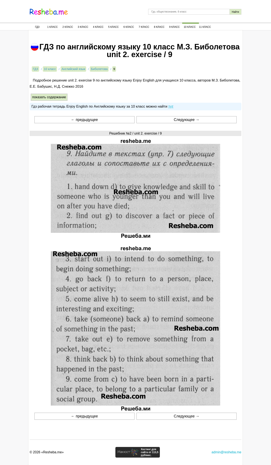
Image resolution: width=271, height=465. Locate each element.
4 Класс (98, 26)
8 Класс (159, 26)
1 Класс (52, 26)
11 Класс (205, 26)
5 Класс (113, 26)
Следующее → (186, 120)
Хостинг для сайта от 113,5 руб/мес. (149, 452)
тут (170, 106)
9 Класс (174, 26)
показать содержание (49, 97)
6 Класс (128, 26)
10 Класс (190, 26)
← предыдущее (84, 120)
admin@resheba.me (226, 452)
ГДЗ (37, 26)
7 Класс (144, 26)
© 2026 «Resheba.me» (47, 452)
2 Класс (67, 26)
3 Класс (83, 26)
